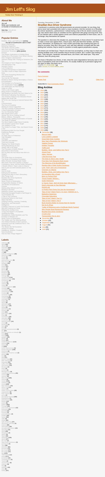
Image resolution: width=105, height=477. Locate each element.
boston (4, 268)
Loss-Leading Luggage (50, 137)
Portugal (4, 406)
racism (4, 417)
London (4, 370)
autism (4, 258)
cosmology (5, 296)
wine (3, 469)
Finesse (4, 53)
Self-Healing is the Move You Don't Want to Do (17, 93)
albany (4, 246)
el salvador (5, 319)
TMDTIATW (5, 455)
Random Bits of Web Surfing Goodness (55, 165)
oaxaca (4, 389)
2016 (42, 112)
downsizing (5, 309)
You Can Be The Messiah (10, 78)
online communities (8, 390)
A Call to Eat (46, 214)
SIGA (3, 431)
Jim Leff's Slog (20, 9)
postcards (5, 409)
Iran (3, 356)
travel (3, 456)
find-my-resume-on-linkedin (10, 332)
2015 (42, 115)
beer (3, 265)
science (4, 425)
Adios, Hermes (47, 154)
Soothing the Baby (8, 213)
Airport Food (46, 152)
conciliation (5, 290)
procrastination (6, 414)
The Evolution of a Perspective (12, 83)
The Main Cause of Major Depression (14, 71)
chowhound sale (7, 279)
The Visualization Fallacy (10, 85)
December (46, 132)
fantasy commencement (9, 329)
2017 (42, 110)
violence (4, 464)
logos (3, 368)
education (5, 318)
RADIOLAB (46, 187)
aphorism (4, 249)
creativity (4, 298)
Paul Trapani (6, 393)
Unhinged (5, 139)
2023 (42, 97)
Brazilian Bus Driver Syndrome (52, 212)
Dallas (4, 301)
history (4, 345)
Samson (4, 156)
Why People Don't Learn (10, 113)
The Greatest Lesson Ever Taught (13, 124)
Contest (4, 293)
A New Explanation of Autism (11, 110)
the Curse (5, 450)
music (3, 384)
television (5, 447)
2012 (42, 121)
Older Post (99, 79)
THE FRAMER (6, 137)
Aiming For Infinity (8, 228)
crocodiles (5, 299)
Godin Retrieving (48, 181)
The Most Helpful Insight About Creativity (15, 122)
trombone (5, 458)
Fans (3, 73)
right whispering (6, 422)
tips (3, 453)
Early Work (5, 313)
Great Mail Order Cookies (51, 139)
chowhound (5, 277)
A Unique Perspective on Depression (14, 70)
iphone (4, 354)
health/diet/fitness (7, 341)
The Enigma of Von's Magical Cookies (14, 63)
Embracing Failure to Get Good (12, 198)
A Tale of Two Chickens (9, 196)
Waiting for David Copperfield (11, 107)
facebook (4, 324)
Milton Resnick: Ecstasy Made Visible (14, 161)
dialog (3, 307)
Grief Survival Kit (7, 76)
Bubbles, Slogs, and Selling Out (12, 41)
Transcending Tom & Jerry (51, 216)
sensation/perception (8, 428)
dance (3, 302)
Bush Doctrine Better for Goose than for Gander (58, 203)
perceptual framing (7, 396)
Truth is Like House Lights (10, 90)
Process (4, 186)
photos (4, 401)
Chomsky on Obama (49, 170)
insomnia (4, 351)
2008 (42, 130)
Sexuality (4, 429)
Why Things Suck (7, 176)
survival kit (5, 444)
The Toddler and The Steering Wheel (14, 220)
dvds (3, 312)
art (2, 252)
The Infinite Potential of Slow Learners (14, 222)
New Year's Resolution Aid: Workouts (55, 141)
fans (3, 327)
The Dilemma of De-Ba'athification (54, 163)
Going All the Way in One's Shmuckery (14, 174)
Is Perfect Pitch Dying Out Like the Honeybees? (58, 189)
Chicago (4, 276)
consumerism (6, 291)
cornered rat (5, 294)
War (3, 465)
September (46, 223)
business (4, 274)
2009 (42, 128)
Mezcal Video (46, 134)
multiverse (5, 382)
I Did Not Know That (49, 156)
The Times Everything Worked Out (13, 75)
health (3, 340)
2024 (42, 95)
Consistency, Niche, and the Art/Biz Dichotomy (17, 164)
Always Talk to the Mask (10, 147)
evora (3, 323)
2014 (42, 117)
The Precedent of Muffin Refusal (12, 149)
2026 (42, 90)
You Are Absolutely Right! (10, 112)
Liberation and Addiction (10, 141)
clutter (3, 285)
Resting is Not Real (8, 190)
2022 (42, 99)
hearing (4, 343)
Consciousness (7, 103)
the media (5, 451)
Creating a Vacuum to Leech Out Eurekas (15, 206)
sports (3, 439)
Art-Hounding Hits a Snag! (51, 174)
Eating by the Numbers (9, 173)
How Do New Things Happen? (12, 234)
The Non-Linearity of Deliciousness (13, 108)
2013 (42, 119)
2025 (42, 92)
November (46, 218)
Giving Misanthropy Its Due (10, 146)
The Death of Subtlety (9, 120)
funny (3, 335)
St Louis (4, 440)
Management (6, 371)
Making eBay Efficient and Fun (12, 188)
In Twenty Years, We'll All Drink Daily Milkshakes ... (59, 183)
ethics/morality (6, 321)
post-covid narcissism (8, 407)
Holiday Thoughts (48, 145)
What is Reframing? (8, 44)
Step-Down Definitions (9, 442)
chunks (4, 282)
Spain (3, 436)
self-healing (5, 426)
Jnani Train (5, 134)
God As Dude (6, 171)
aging (3, 244)
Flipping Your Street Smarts (11, 144)
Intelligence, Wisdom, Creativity (12, 230)
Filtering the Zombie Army (10, 210)
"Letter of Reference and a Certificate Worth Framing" (60, 207)
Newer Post (42, 79)
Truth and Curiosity (8, 142)
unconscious (5, 462)
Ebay (3, 315)
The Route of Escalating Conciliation (14, 159)
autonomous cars (7, 260)
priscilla (4, 411)
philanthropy (5, 400)
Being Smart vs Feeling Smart (11, 92)
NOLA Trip (5, 387)
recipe (3, 420)
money (4, 381)
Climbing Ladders (7, 179)
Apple (3, 250)
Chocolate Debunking (49, 196)
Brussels (4, 271)
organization (5, 392)
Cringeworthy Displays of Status (12, 183)
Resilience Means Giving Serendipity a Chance (17, 80)
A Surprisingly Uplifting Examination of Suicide (17, 119)
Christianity (5, 280)
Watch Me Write (7, 200)
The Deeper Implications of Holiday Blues (15, 54)
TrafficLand (46, 148)
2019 (42, 106)
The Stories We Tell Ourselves (12, 227)
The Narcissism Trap (8, 64)
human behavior (54, 66)
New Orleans (6, 385)
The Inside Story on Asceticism (12, 157)
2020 (42, 104)
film (3, 330)
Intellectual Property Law (9, 352)
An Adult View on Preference (11, 135)
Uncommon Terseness (9, 51)
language (4, 362)
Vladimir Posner (47, 143)
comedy (4, 288)
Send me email (6, 32)
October (45, 220)
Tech (3, 445)
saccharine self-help (8, 423)
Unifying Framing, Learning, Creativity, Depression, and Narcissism (14, 202)
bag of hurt (5, 261)
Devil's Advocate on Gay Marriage (53, 185)
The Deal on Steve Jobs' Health (53, 159)
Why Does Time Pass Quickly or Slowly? (15, 163)
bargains (4, 263)
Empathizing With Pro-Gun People (13, 130)
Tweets (4, 461)
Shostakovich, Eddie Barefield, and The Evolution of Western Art (15, 216)
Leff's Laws (5, 363)
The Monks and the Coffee (10, 48)
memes (4, 374)
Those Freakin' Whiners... (51, 178)
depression (5, 305)
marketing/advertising (8, 373)
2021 (42, 101)
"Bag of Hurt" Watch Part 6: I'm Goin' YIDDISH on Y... (60, 192)
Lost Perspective (7, 68)
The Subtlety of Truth (8, 125)
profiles (4, 415)
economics (5, 316)
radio (3, 418)
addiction (4, 243)
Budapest (5, 272)
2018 (42, 108)
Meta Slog (5, 378)
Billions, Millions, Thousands (11, 117)
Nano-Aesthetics (7, 232)
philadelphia (5, 398)
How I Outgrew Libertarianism (11, 58)
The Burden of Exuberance (10, 184)
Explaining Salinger (8, 132)
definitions (5, 304)
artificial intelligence (8, 254)
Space (4, 434)
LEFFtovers (5, 365)
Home (71, 79)
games (4, 338)
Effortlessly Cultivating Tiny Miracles (13, 95)
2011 (42, 123)
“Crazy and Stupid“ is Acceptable (12, 212)
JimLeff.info (12, 30)
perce (3, 395)
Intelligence (5, 205)
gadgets (4, 337)
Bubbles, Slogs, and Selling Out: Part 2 (55, 150)
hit (48, 66)
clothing (4, 283)
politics (62, 66)
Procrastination (6, 81)
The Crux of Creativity (9, 105)
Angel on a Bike (7, 88)
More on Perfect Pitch (49, 176)
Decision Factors (7, 66)
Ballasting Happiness (49, 194)
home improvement (8, 348)
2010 (42, 126)
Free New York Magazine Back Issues (55, 161)
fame (3, 326)
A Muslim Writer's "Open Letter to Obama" (15, 166)
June (44, 229)
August (45, 225)
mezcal (4, 379)
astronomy (5, 255)
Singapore (5, 433)
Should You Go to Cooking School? (13, 115)
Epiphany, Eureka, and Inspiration (13, 191)
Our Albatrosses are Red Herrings (13, 86)
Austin (4, 257)
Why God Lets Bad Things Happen (13, 49)
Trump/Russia (6, 459)
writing (4, 470)
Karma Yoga (5, 359)
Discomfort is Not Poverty (10, 151)
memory (4, 376)
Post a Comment (43, 76)
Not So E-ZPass (47, 205)
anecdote (45, 66)
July (43, 227)
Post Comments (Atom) (56, 84)
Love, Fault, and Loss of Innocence (54, 167)
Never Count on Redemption (11, 181)
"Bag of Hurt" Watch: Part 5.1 (52, 198)
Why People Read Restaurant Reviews (55, 209)
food (3, 334)
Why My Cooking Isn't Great (11, 208)
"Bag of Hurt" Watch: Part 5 (51, 201)
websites (4, 467)
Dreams (4, 310)
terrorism (4, 448)
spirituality (5, 437)
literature (4, 367)
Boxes (4, 269)
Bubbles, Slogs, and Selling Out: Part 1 (55, 172)
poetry (4, 403)
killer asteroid (6, 360)
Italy (3, 357)
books (3, 266)
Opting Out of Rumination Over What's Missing (17, 56)
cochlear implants (7, 287)
